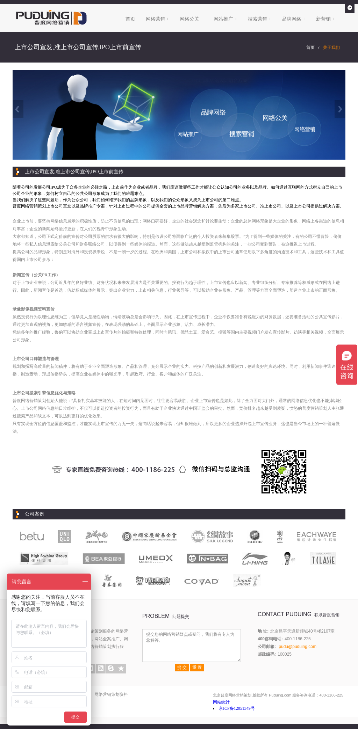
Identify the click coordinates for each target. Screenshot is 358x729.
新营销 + (325, 19)
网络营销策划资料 (111, 694)
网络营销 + (157, 19)
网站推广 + (225, 19)
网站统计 (221, 702)
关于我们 (331, 47)
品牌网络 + (293, 19)
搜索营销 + (259, 19)
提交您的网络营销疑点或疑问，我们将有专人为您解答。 (191, 645)
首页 (130, 19)
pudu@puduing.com (297, 646)
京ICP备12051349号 (237, 708)
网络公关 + (191, 19)
